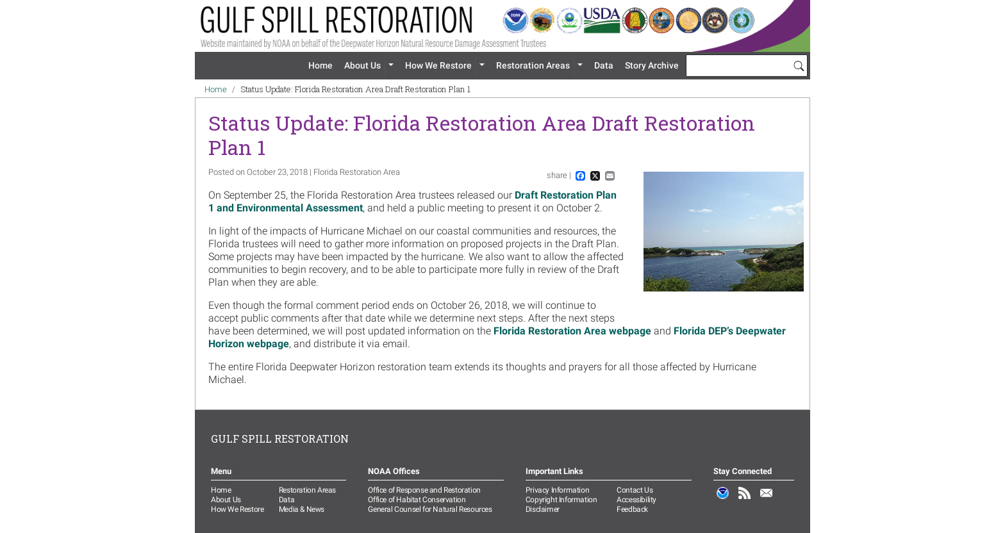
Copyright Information (561, 499)
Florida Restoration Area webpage (572, 331)
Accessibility (636, 499)
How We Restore (438, 65)
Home (320, 65)
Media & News (301, 509)
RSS (744, 499)
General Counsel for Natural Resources (430, 509)
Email (766, 499)
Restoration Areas (533, 65)
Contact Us (634, 490)
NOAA (723, 499)
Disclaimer (543, 509)
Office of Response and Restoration (424, 490)
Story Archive (652, 65)
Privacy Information (557, 490)
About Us (362, 65)
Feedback (632, 509)
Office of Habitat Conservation (416, 499)
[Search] (798, 65)
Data (603, 65)
